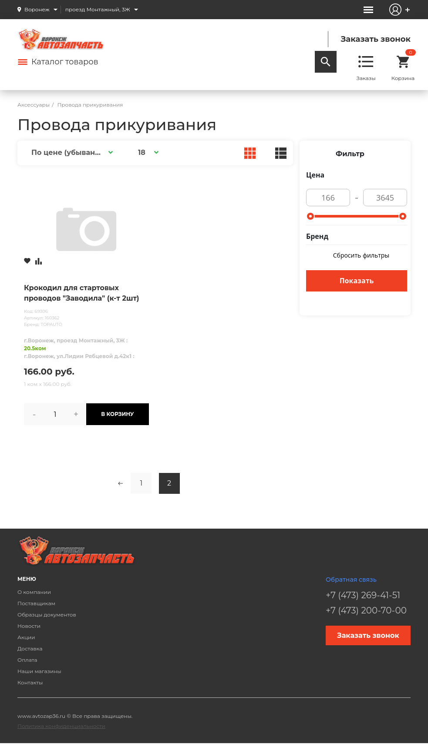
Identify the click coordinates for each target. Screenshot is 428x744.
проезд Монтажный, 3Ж (97, 9)
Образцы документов (46, 614)
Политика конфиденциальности (61, 726)
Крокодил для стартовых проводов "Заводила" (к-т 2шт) (81, 293)
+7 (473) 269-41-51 (363, 595)
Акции (26, 637)
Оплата (27, 660)
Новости (28, 626)
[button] (71, 152)
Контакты (30, 682)
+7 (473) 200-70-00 (366, 610)
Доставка (29, 648)
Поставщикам (36, 603)
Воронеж (37, 9)
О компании (34, 592)
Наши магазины (39, 671)
